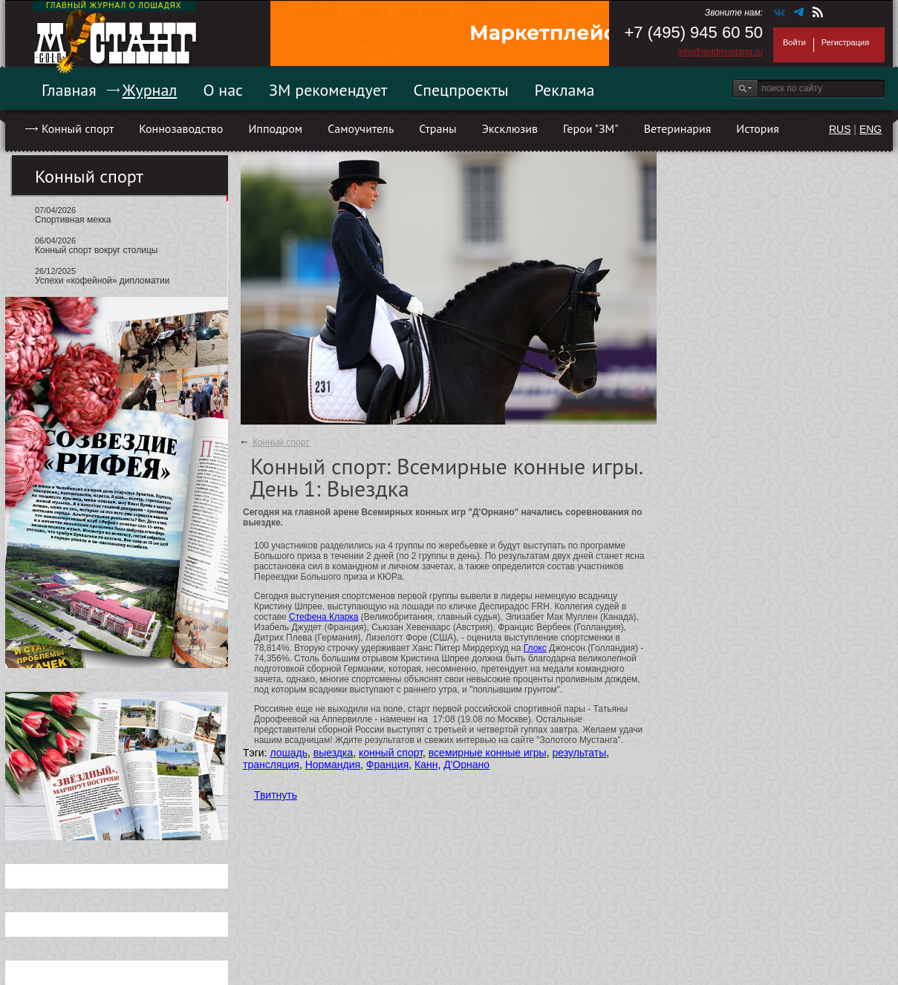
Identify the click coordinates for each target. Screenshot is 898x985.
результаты (579, 753)
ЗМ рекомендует (328, 89)
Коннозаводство (181, 128)
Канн (425, 764)
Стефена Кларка (323, 617)
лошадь (289, 753)
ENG (870, 129)
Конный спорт (78, 128)
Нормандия (332, 764)
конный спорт (391, 753)
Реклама (565, 89)
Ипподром (275, 128)
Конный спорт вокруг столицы (96, 250)
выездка (333, 753)
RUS (840, 129)
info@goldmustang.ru (720, 52)
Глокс (535, 648)
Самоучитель (361, 128)
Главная (69, 89)
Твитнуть (275, 795)
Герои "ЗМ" (591, 128)
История (757, 128)
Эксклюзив (510, 128)
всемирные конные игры (488, 753)
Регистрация (845, 42)
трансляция (271, 764)
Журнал (150, 89)
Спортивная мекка (73, 220)
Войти (794, 42)
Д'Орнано (466, 764)
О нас (223, 89)
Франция (387, 764)
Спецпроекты (461, 89)
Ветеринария (678, 128)
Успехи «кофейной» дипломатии (102, 280)
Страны (437, 128)
